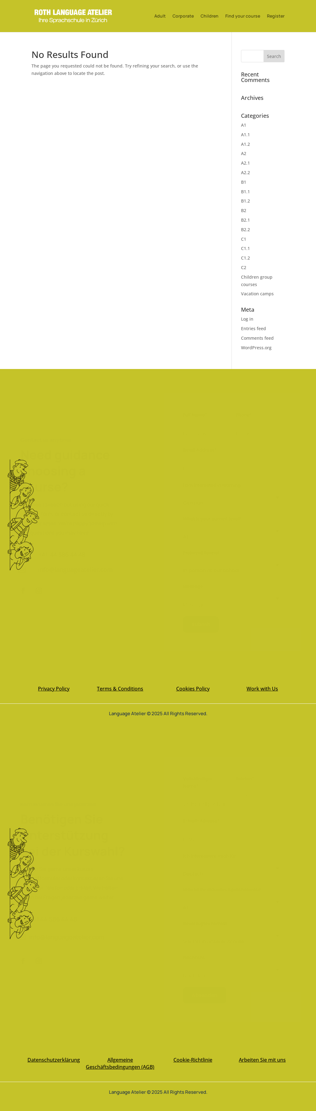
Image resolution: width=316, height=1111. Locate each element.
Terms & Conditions (120, 688)
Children (209, 16)
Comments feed (257, 338)
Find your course (242, 16)
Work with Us (262, 688)
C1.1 (245, 248)
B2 (243, 210)
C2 (243, 267)
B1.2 (245, 201)
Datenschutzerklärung (53, 1059)
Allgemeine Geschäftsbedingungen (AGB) (120, 1063)
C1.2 (245, 258)
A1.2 (245, 144)
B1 (243, 182)
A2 (243, 153)
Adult (160, 16)
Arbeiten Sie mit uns (262, 1059)
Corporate (183, 16)
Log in (247, 319)
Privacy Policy (53, 688)
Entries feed (253, 328)
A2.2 (245, 172)
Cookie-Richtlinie (192, 1059)
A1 (243, 125)
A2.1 (245, 163)
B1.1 (245, 192)
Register (276, 16)
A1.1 (245, 134)
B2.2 (245, 229)
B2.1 (245, 220)
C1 (243, 239)
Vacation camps (257, 294)
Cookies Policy (193, 688)
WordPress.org (256, 348)
